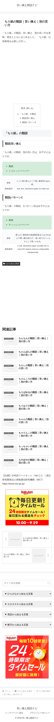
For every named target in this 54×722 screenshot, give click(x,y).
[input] (27, 583)
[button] (48, 583)
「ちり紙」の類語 (28, 114)
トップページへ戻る (14, 713)
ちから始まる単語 (11, 264)
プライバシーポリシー (40, 713)
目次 (23, 108)
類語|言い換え (28, 118)
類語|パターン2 (29, 122)
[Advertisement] (27, 73)
